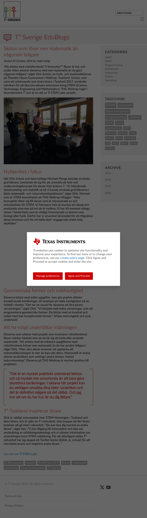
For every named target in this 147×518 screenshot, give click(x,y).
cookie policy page (72, 257)
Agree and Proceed (79, 276)
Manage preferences (48, 276)
